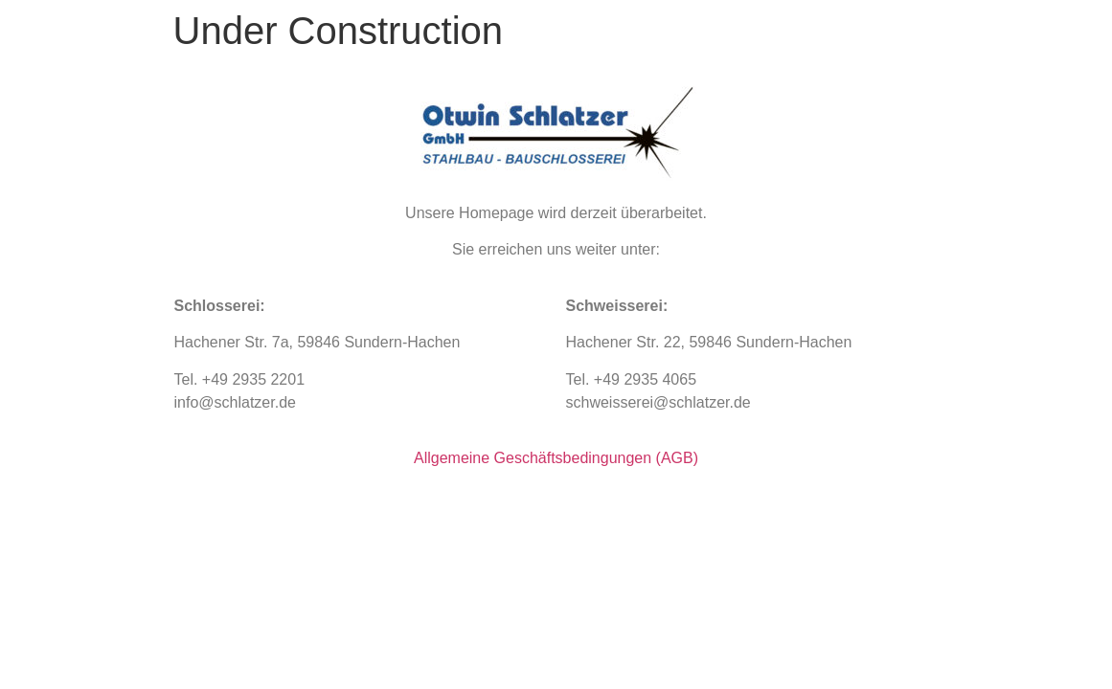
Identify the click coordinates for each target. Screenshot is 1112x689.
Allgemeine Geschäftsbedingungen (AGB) (556, 458)
